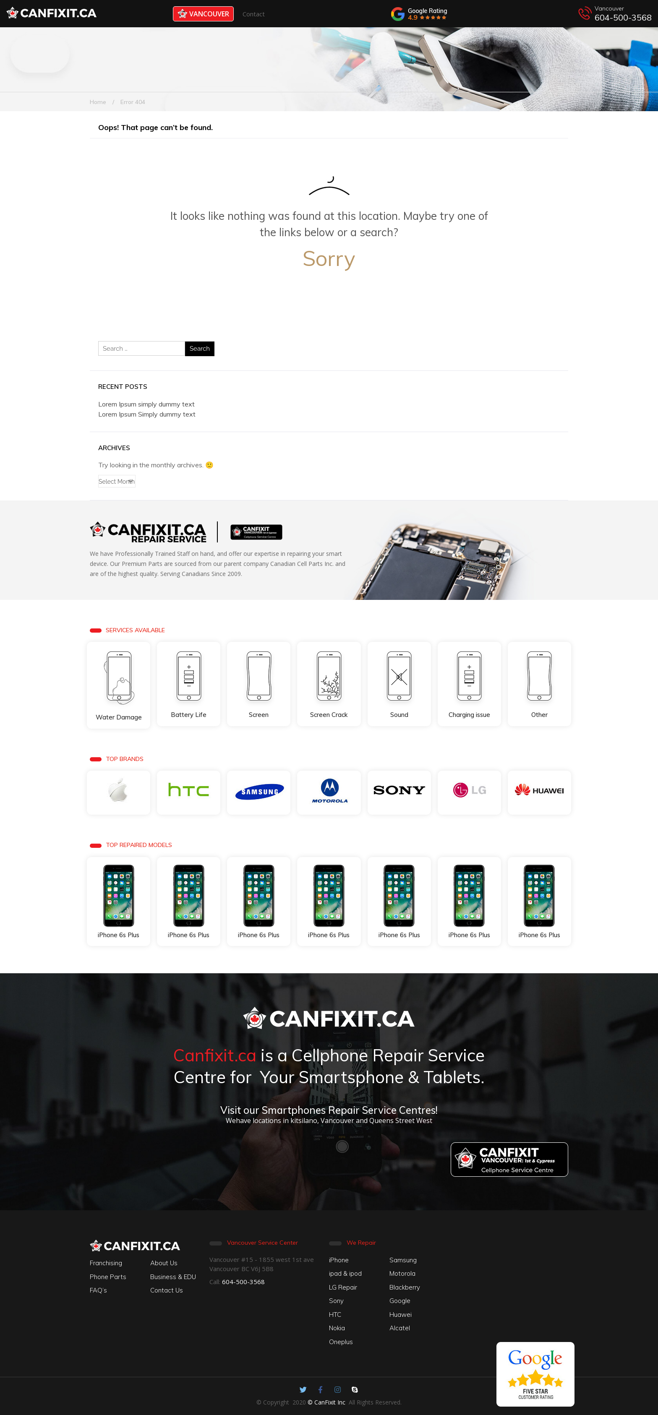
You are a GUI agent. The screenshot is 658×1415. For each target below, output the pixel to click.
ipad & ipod (345, 1273)
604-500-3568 (623, 17)
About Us (164, 1263)
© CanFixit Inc (326, 1402)
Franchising (106, 1263)
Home (98, 102)
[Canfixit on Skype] (354, 1389)
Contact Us (166, 1290)
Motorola (402, 1273)
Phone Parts (108, 1277)
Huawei (400, 1315)
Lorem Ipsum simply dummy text (146, 404)
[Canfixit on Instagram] (337, 1389)
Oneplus (341, 1342)
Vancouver (203, 13)
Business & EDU (173, 1277)
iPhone (339, 1260)
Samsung (403, 1260)
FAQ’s (98, 1290)
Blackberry (404, 1287)
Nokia (337, 1328)
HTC (335, 1315)
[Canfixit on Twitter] (303, 1389)
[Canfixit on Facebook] (320, 1389)
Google (399, 1301)
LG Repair (343, 1287)
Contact (254, 14)
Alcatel (399, 1328)
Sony (336, 1301)
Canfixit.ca (214, 1055)
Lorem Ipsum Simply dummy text (147, 414)
